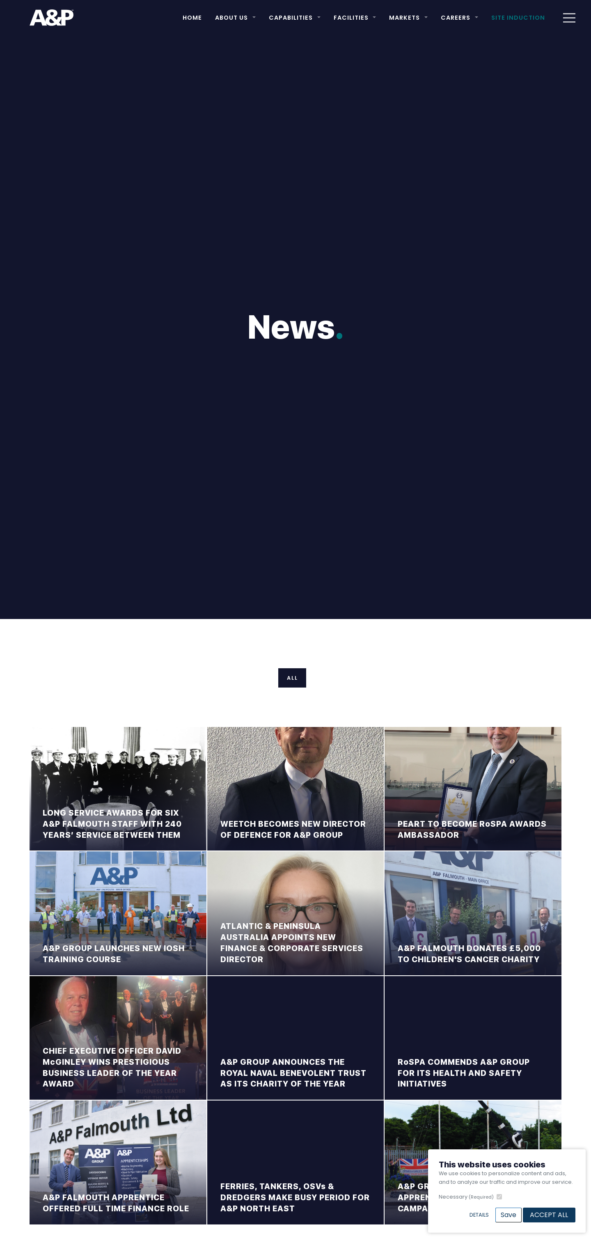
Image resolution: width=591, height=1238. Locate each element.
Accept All (549, 1215)
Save (508, 1215)
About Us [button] (231, 18)
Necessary (466, 1196)
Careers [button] (455, 18)
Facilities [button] (351, 18)
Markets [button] (404, 18)
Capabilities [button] (291, 18)
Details (479, 1214)
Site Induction (518, 18)
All (292, 677)
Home (192, 18)
